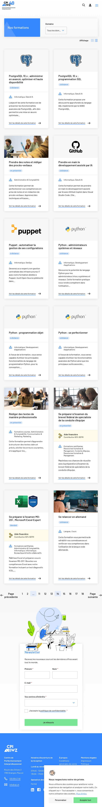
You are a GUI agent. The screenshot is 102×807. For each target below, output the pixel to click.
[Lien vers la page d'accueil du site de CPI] (8, 5)
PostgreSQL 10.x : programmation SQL (69, 77)
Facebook (39, 790)
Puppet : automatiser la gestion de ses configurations (26, 246)
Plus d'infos (81, 793)
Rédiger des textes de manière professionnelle (23, 415)
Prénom (29, 669)
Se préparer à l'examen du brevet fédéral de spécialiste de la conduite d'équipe (74, 417)
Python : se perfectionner (73, 332)
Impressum (86, 760)
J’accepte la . (48, 710)
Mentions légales (89, 757)
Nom (55, 669)
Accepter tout (85, 800)
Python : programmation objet (26, 332)
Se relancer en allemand (72, 516)
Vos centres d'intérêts (35, 696)
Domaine (49, 24)
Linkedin (33, 790)
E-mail (28, 682)
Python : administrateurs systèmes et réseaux (72, 246)
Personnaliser (60, 800)
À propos (63, 757)
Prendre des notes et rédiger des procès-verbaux (25, 163)
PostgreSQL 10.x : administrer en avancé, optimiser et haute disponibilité (26, 79)
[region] (73, 786)
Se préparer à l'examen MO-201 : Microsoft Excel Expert (25, 518)
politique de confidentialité (53, 710)
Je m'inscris (48, 722)
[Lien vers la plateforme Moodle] (90, 5)
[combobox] (51, 702)
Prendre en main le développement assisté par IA (75, 163)
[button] (96, 5)
